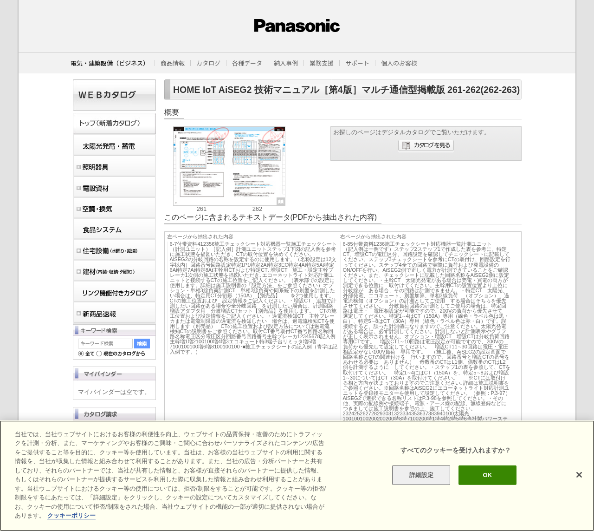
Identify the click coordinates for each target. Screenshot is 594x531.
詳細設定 (421, 475)
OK (487, 475)
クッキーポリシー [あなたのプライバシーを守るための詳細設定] (71, 515)
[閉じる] (579, 475)
